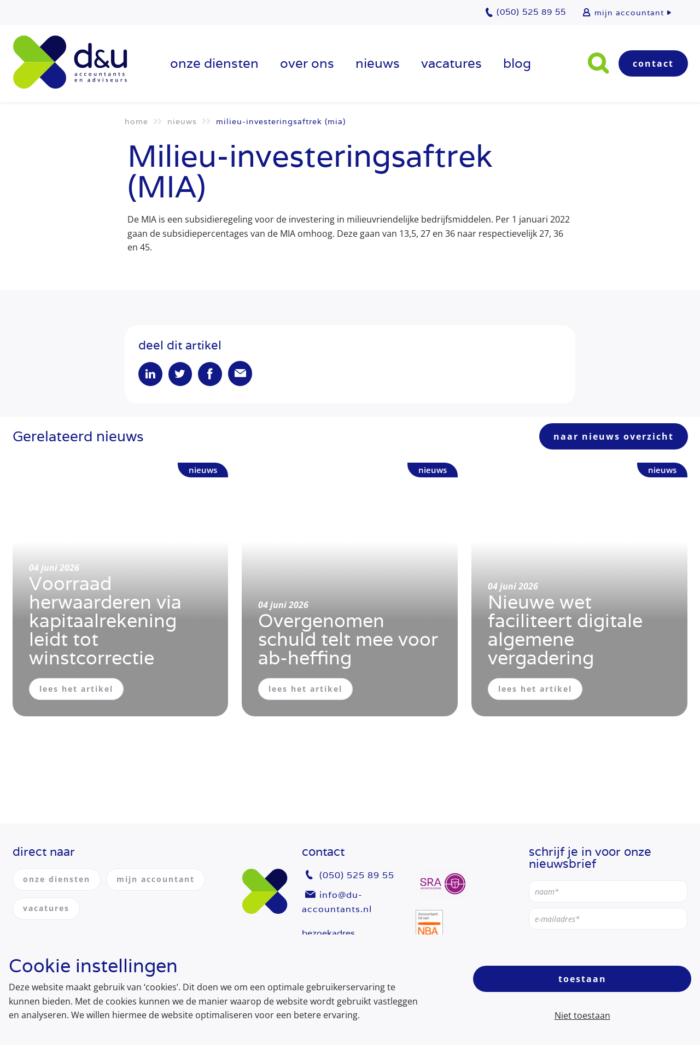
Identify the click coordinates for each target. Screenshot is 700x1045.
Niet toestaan (582, 1015)
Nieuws (377, 63)
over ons (307, 63)
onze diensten (214, 63)
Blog (517, 63)
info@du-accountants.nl (337, 902)
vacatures (451, 63)
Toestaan (582, 979)
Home (136, 121)
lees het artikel (76, 689)
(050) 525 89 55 (356, 875)
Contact (653, 63)
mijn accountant (629, 12)
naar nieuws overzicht (613, 437)
